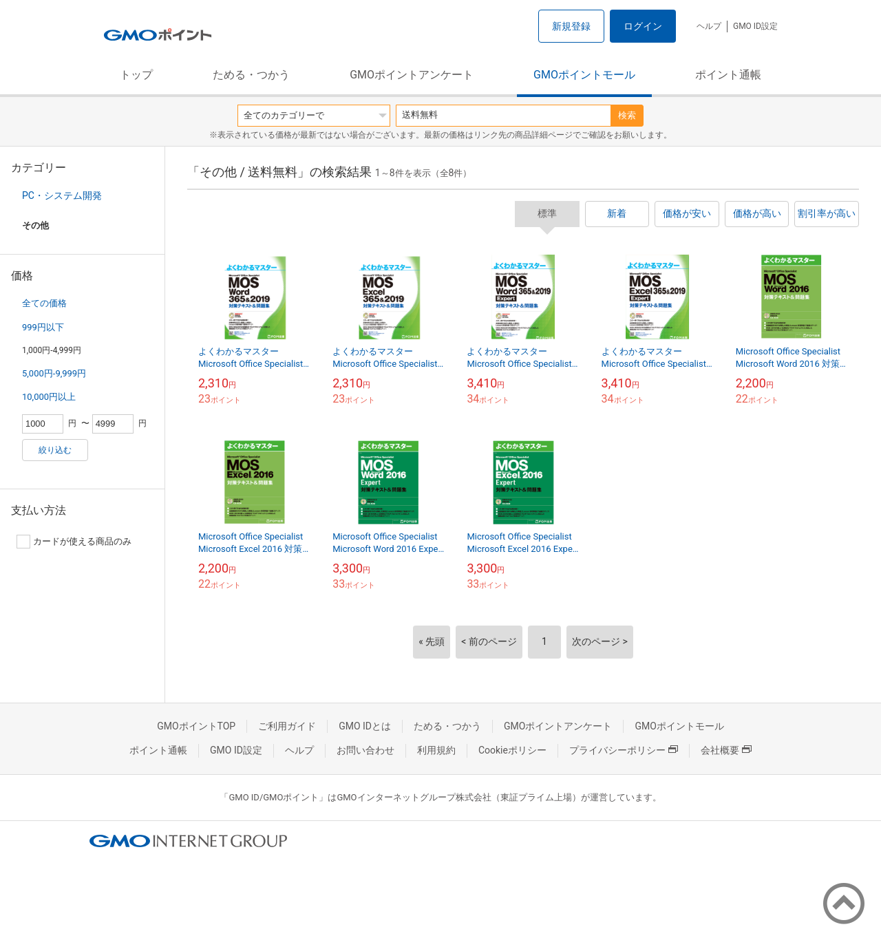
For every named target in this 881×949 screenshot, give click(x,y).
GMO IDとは (365, 726)
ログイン (643, 26)
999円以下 (43, 327)
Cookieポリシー (512, 750)
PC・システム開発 (62, 195)
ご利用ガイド (287, 726)
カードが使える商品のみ (74, 541)
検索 (627, 115)
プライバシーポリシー (623, 750)
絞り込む (55, 450)
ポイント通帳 (728, 74)
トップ (136, 74)
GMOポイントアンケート (412, 74)
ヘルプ (709, 26)
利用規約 (436, 750)
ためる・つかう (251, 74)
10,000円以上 (49, 397)
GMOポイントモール (584, 74)
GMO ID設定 (755, 26)
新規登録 (571, 26)
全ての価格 (44, 303)
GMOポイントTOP (196, 726)
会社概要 (726, 750)
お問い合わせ (365, 750)
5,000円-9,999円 (54, 373)
